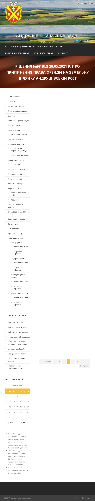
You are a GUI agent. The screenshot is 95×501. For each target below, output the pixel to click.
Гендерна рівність (18, 259)
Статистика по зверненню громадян (19, 149)
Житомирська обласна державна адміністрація (17, 343)
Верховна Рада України (17, 327)
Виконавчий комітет (16, 106)
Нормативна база (21, 246)
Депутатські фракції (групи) (18, 121)
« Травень (10, 423)
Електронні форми (18, 169)
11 (88, 361)
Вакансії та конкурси (16, 184)
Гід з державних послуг (50, 47)
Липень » (24, 423)
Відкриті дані (13, 224)
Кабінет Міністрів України (18, 332)
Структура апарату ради (17, 111)
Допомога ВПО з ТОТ (19, 293)
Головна (78, 498)
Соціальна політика (15, 238)
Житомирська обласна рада (19, 337)
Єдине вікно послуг (15, 233)
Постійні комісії (14, 125)
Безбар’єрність (16, 242)
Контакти (63, 53)
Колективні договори (16, 219)
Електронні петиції (15, 174)
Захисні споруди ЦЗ (43, 53)
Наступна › (84, 366)
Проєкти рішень (14, 130)
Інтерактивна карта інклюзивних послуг (15, 367)
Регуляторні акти (14, 188)
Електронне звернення (20, 155)
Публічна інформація (16, 160)
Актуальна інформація (18, 252)
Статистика (15, 164)
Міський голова (14, 96)
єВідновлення (13, 229)
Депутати (11, 116)
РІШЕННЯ (14, 200)
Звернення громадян (16, 144)
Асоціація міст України (16, 349)
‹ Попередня (46, 361)
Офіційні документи (21, 47)
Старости (11, 101)
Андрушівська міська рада (46, 35)
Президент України (15, 322)
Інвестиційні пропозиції (17, 53)
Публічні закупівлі (15, 179)
